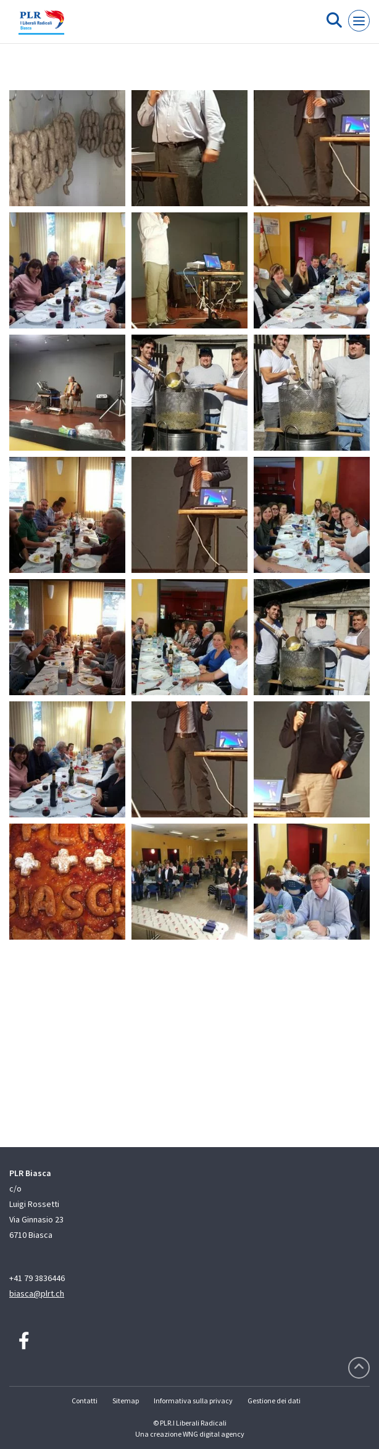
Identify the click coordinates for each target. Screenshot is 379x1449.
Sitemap (125, 1400)
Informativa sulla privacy (193, 1400)
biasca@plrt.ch (36, 1293)
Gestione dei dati (274, 1400)
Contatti (85, 1400)
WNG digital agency (213, 1434)
